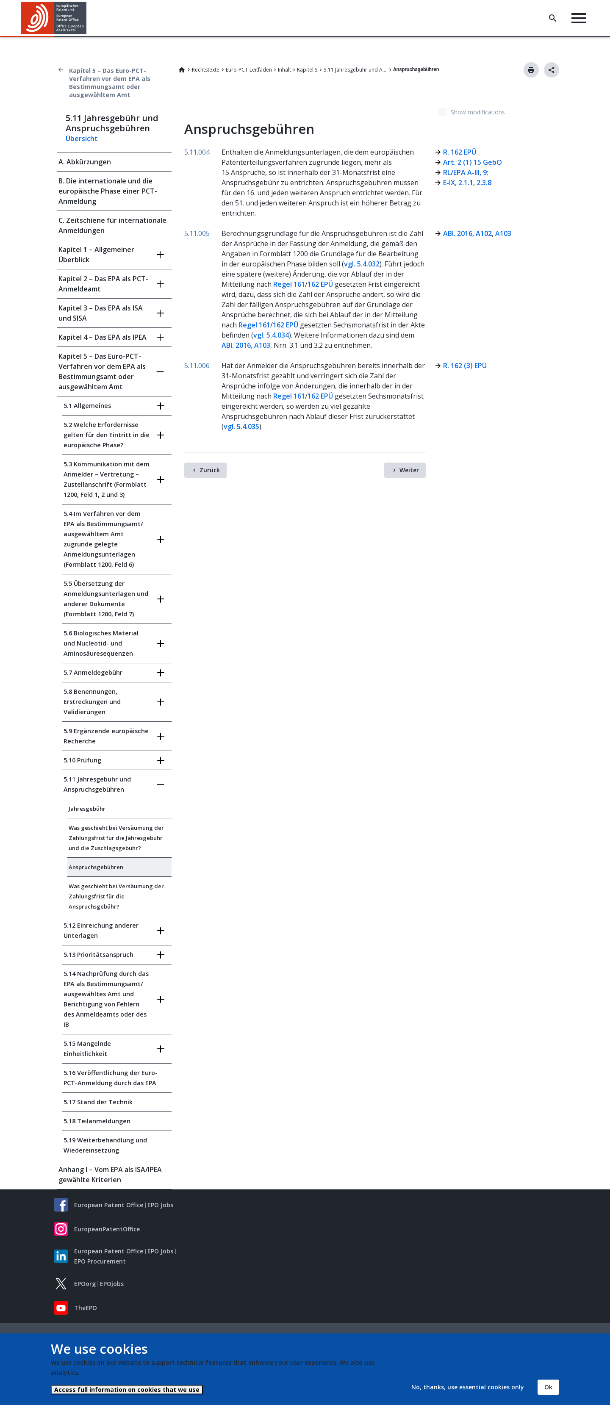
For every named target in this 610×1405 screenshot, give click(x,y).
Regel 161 (289, 284)
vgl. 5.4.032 (362, 264)
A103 (502, 233)
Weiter (409, 470)
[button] (88, 18)
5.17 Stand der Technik (98, 1102)
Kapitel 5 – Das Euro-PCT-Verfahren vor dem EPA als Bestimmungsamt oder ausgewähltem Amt (109, 83)
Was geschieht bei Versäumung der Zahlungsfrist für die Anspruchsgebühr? (116, 896)
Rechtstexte (205, 69)
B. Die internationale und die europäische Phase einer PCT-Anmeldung (107, 191)
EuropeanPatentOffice (107, 1229)
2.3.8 (484, 182)
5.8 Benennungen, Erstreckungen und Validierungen (92, 701)
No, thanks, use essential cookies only (467, 1387)
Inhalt (284, 69)
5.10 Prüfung (82, 760)
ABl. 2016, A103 (246, 345)
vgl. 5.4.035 (241, 426)
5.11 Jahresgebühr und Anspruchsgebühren (355, 69)
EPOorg (85, 1284)
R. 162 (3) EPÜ (465, 365)
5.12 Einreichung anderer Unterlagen (101, 930)
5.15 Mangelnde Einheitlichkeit (87, 1048)
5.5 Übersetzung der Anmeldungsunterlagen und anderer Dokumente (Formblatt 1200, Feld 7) (106, 598)
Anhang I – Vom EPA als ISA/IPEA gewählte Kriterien (110, 1174)
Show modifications (478, 112)
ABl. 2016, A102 (467, 233)
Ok (548, 1387)
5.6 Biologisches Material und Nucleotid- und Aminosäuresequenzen (101, 643)
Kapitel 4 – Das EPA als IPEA (102, 337)
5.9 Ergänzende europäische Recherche (106, 736)
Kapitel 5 (307, 69)
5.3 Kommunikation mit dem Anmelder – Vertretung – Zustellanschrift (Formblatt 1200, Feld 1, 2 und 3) (107, 479)
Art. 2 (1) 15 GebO (472, 162)
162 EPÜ (320, 284)
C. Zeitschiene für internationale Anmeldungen (112, 225)
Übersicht (82, 138)
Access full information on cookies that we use (127, 1390)
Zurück (210, 470)
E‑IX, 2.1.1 (458, 182)
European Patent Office (108, 1205)
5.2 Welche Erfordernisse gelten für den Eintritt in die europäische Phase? (107, 435)
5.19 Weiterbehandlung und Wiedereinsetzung (105, 1145)
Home (182, 70)
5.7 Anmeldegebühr (93, 672)
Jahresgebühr (87, 808)
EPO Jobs (160, 1205)
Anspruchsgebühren (96, 867)
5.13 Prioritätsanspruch (98, 955)
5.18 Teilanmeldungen (97, 1121)
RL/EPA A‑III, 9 (464, 172)
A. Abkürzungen (84, 161)
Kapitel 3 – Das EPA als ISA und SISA (100, 313)
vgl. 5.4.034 (271, 335)
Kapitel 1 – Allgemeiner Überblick (96, 254)
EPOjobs (112, 1284)
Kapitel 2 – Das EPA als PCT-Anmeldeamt (103, 284)
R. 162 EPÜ (459, 152)
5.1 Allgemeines (87, 406)
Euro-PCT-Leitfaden (249, 69)
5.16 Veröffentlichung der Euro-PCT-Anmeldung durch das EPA (111, 1078)
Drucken (531, 70)
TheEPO (85, 1308)
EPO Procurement (100, 1261)
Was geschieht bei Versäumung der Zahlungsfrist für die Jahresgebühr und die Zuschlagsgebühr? (116, 838)
